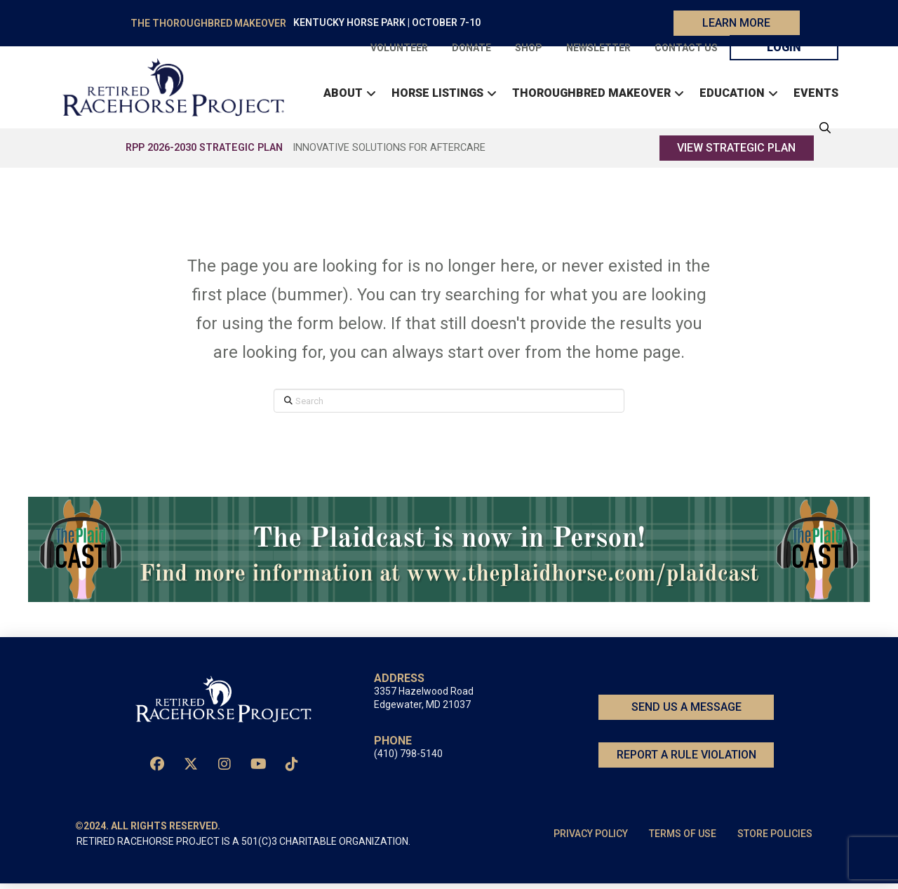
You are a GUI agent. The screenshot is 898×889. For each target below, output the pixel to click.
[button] (821, 130)
